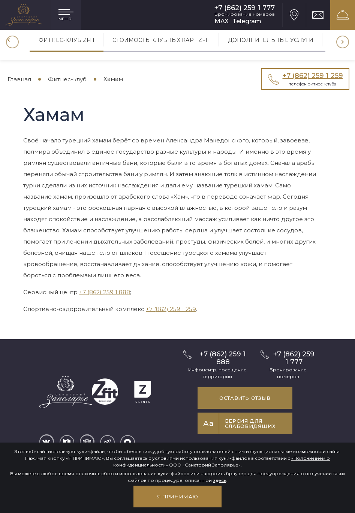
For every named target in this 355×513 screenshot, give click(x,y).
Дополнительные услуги (272, 39)
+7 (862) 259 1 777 (244, 8)
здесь (219, 480)
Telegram (246, 21)
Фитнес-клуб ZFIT (67, 39)
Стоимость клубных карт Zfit (162, 39)
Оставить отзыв (245, 398)
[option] (67, 42)
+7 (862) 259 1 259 (171, 309)
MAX (221, 21)
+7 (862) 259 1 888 (104, 292)
